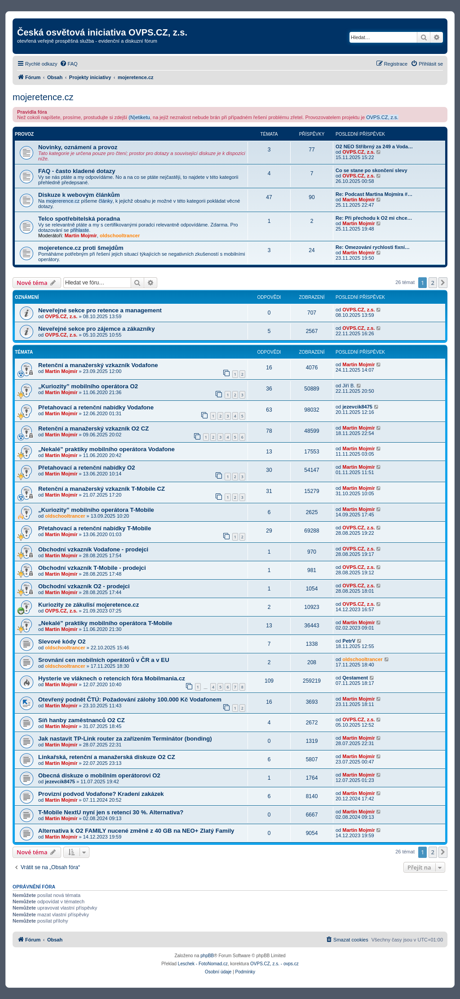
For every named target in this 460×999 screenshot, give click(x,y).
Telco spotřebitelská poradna (79, 218)
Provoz (24, 134)
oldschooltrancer (120, 235)
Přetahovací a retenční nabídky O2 (86, 467)
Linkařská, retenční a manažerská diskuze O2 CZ (106, 757)
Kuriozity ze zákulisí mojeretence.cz (88, 604)
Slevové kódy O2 (62, 641)
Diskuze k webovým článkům (79, 194)
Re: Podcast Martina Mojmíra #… (374, 194)
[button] (442, 282)
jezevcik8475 (357, 406)
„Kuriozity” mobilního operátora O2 (88, 386)
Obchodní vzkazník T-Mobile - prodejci (92, 567)
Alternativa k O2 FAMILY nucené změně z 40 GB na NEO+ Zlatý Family (136, 830)
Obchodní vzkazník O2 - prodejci (84, 586)
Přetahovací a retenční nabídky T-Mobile (94, 528)
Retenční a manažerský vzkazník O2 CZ (93, 428)
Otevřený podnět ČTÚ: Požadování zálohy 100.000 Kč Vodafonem (129, 699)
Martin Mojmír (358, 199)
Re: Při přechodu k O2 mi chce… (374, 218)
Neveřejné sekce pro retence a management (100, 310)
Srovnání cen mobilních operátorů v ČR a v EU (103, 660)
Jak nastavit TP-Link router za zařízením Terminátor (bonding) (125, 738)
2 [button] (432, 283)
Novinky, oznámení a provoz (77, 147)
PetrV (348, 641)
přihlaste (80, 230)
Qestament (355, 677)
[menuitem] (69, 63)
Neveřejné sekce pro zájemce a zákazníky (96, 328)
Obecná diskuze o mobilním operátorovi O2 (99, 775)
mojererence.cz (63, 201)
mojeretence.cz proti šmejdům (81, 247)
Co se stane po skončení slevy (371, 170)
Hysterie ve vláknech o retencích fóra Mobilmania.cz (111, 678)
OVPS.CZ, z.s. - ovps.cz (274, 963)
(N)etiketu (139, 117)
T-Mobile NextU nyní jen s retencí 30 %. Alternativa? (110, 812)
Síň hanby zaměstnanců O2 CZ (81, 720)
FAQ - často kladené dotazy (76, 171)
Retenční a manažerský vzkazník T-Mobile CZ (101, 488)
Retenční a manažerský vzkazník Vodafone (98, 365)
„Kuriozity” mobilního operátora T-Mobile (96, 509)
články (106, 201)
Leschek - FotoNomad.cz (203, 963)
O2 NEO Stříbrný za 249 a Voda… (374, 146)
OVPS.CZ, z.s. (382, 117)
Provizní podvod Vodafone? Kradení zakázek (101, 793)
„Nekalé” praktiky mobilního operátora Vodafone (106, 449)
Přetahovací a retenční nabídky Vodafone (96, 407)
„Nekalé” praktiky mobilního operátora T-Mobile (105, 623)
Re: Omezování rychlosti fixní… (373, 247)
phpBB (207, 955)
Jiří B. (348, 385)
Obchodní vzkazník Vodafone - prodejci (93, 549)
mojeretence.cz (43, 97)
